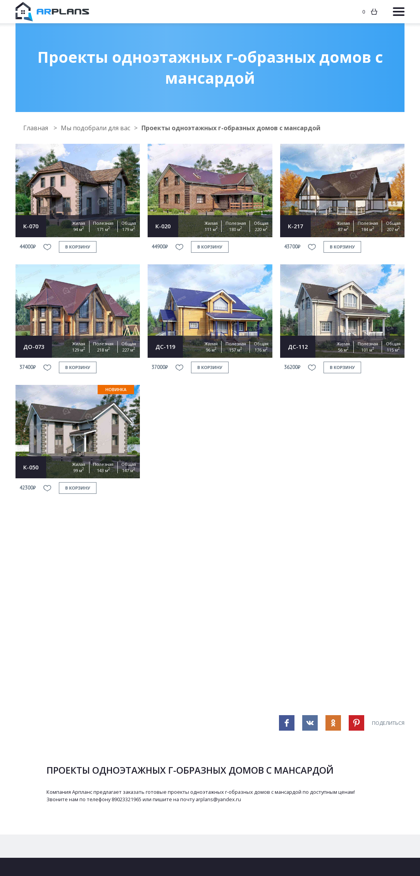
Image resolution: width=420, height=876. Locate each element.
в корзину (77, 247)
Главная (36, 128)
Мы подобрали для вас (95, 128)
